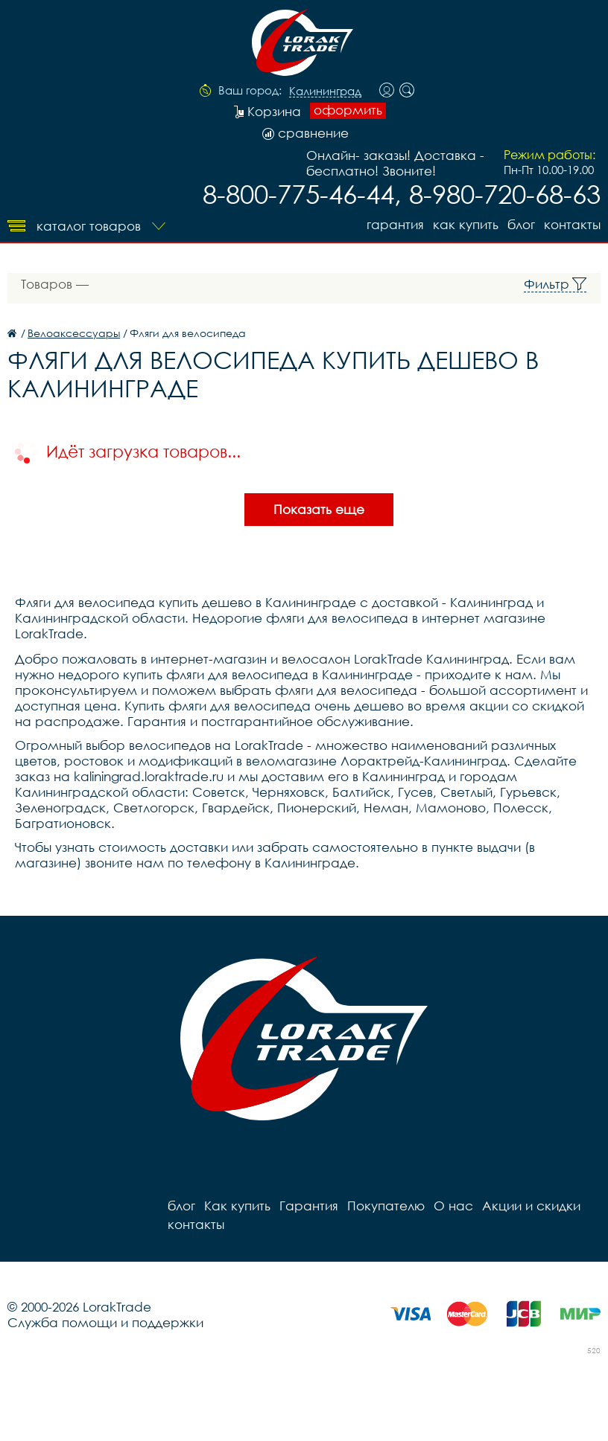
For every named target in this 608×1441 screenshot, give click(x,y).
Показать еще (318, 509)
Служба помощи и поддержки (105, 1322)
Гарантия (395, 224)
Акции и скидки (531, 1205)
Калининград (325, 91)
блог (521, 224)
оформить (348, 110)
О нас (453, 1205)
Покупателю (386, 1205)
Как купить (465, 224)
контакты (572, 224)
